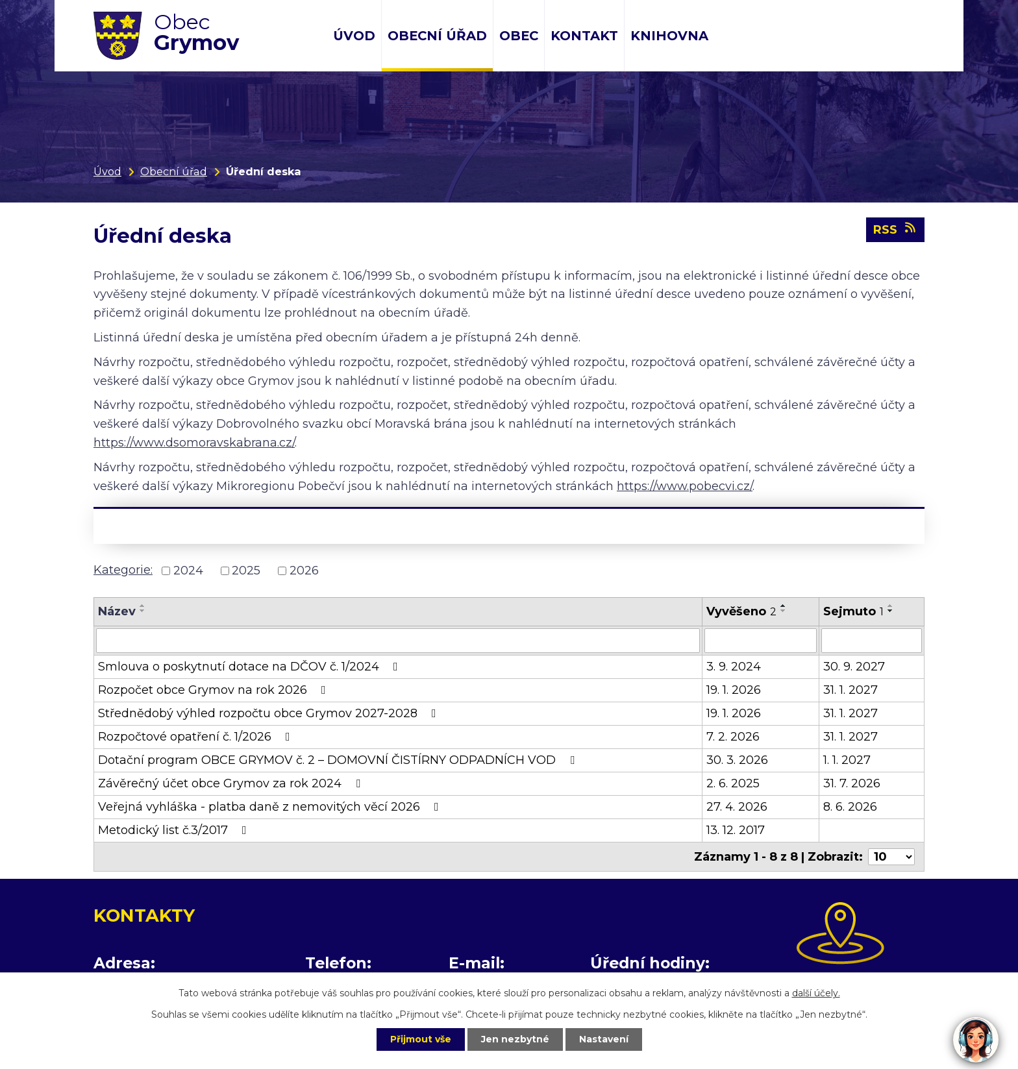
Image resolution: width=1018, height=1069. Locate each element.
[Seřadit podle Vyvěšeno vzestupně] (783, 605)
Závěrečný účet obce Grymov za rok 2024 (232, 783)
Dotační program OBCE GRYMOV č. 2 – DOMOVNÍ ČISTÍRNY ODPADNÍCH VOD (339, 760)
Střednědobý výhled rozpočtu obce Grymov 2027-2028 (269, 713)
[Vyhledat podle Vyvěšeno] (760, 640)
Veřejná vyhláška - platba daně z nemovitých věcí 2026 (271, 807)
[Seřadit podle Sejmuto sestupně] (891, 610)
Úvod (354, 35)
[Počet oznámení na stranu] (891, 856)
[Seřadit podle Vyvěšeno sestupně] (783, 610)
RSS (895, 229)
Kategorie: (123, 570)
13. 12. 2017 (735, 830)
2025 (246, 570)
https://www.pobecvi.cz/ (684, 486)
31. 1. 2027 (850, 690)
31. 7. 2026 (851, 783)
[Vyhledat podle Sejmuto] (871, 640)
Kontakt (584, 35)
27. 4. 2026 (736, 807)
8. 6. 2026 (850, 807)
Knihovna (669, 35)
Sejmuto (853, 611)
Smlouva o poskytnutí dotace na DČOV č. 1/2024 (250, 666)
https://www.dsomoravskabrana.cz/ (194, 443)
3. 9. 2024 (733, 666)
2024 (188, 570)
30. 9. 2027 (854, 666)
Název (117, 611)
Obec (518, 35)
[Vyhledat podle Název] (398, 640)
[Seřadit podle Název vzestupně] (143, 605)
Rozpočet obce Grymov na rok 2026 (214, 690)
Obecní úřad (437, 35)
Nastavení (603, 1039)
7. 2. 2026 (733, 737)
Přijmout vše (420, 1039)
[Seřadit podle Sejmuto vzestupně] (891, 605)
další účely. (816, 993)
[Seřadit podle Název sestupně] (143, 610)
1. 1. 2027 (847, 760)
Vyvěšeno (741, 611)
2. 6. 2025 (733, 783)
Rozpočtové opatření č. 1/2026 (196, 737)
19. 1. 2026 (733, 690)
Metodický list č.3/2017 (175, 830)
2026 (304, 570)
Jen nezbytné (515, 1039)
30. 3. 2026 (737, 760)
